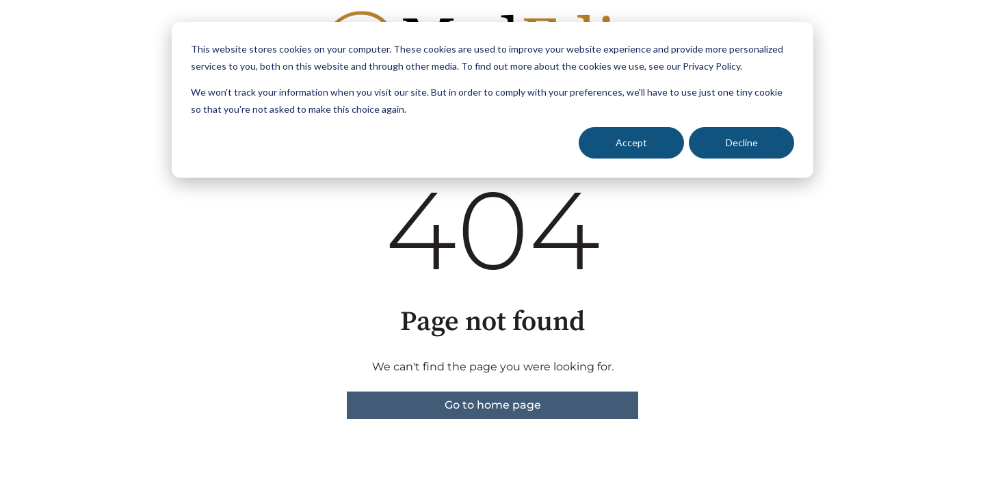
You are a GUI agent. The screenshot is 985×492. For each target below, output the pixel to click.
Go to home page (493, 404)
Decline (742, 142)
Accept (631, 142)
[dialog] (492, 100)
